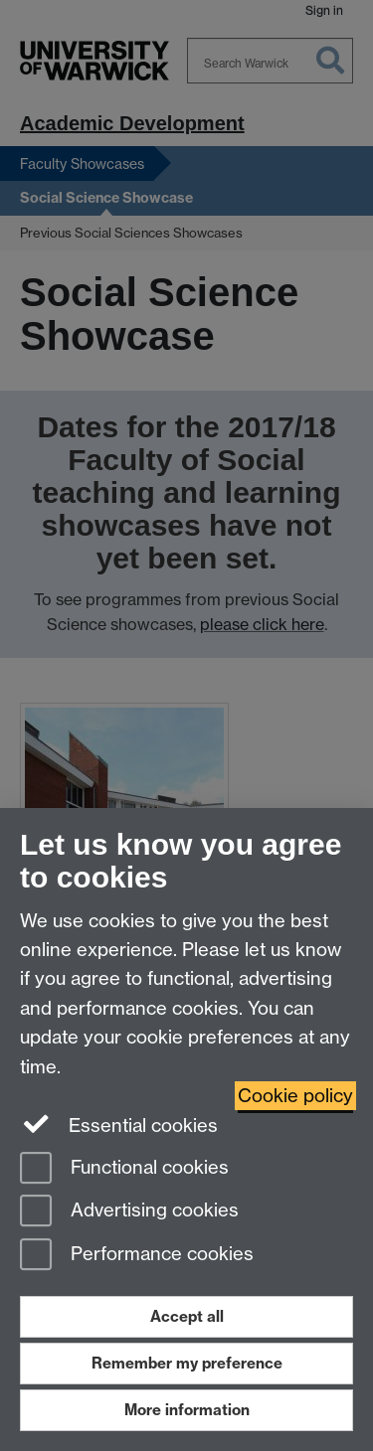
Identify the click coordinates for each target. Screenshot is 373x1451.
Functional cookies (124, 1169)
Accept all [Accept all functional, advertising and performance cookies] (187, 1316)
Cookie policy (295, 1095)
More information (187, 1409)
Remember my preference (187, 1363)
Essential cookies (119, 1124)
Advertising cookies (129, 1212)
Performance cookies (137, 1255)
